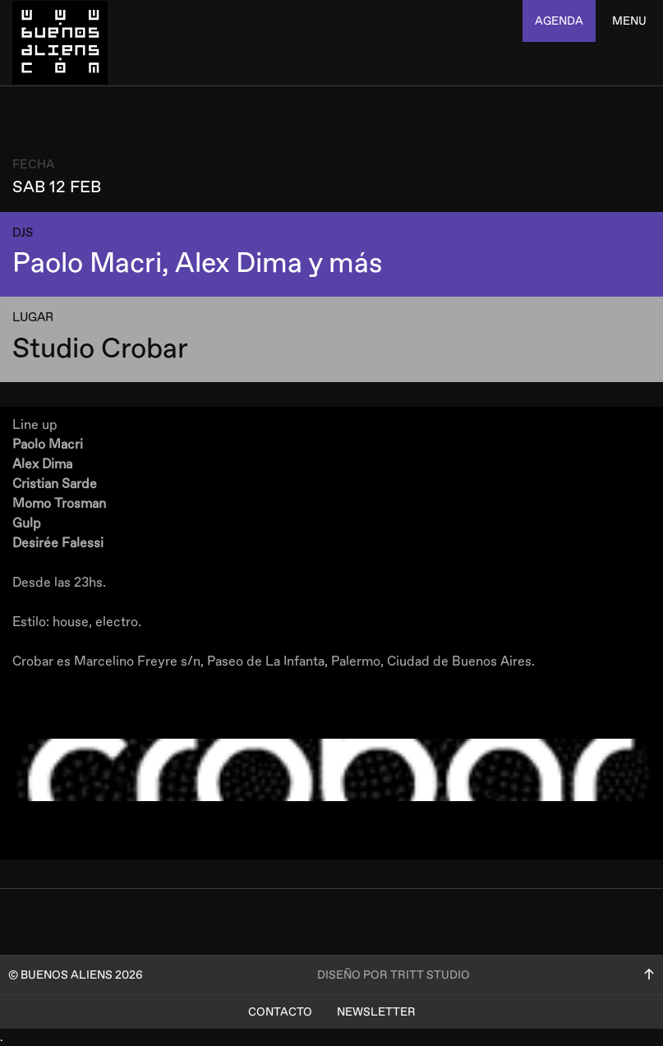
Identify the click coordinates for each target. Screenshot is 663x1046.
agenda (559, 21)
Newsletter (376, 1012)
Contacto (280, 1012)
